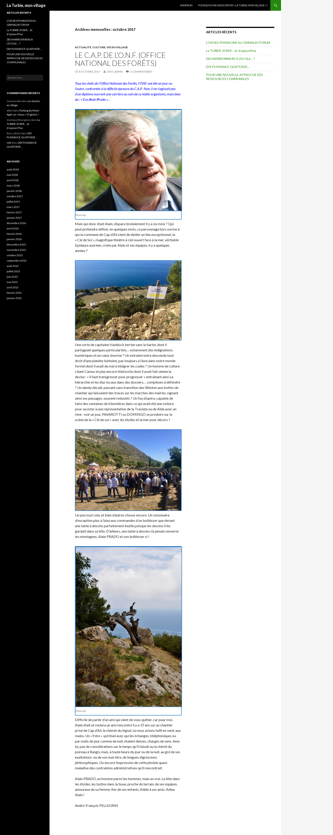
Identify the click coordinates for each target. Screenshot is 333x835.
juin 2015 (12, 276)
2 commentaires (141, 71)
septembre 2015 (17, 260)
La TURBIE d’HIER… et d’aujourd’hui (231, 50)
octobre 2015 (15, 255)
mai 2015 (12, 282)
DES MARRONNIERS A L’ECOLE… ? (230, 59)
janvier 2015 (14, 298)
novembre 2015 (16, 250)
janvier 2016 (14, 239)
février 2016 (14, 233)
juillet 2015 (13, 271)
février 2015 (14, 292)
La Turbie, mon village (26, 5)
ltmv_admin (114, 71)
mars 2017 (13, 207)
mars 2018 (13, 185)
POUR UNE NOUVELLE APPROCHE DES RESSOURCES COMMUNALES (234, 77)
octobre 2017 (15, 196)
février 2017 (14, 212)
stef (9, 142)
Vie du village (117, 47)
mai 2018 (12, 174)
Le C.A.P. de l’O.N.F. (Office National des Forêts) (120, 58)
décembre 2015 (16, 244)
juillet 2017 (13, 201)
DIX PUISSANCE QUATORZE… (228, 67)
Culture (98, 47)
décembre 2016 (16, 223)
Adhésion (186, 5)
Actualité (83, 47)
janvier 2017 (14, 217)
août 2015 (13, 266)
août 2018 (13, 169)
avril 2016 (13, 228)
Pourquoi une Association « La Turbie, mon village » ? (232, 5)
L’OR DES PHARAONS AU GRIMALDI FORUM (238, 42)
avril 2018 (13, 180)
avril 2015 (13, 287)
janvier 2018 (14, 191)
